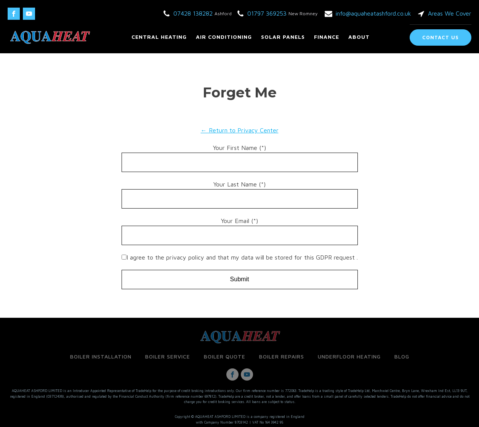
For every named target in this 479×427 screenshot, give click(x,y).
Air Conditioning (224, 36)
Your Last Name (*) (239, 184)
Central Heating (159, 36)
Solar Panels (283, 36)
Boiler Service (167, 356)
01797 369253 (267, 13)
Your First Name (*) (239, 147)
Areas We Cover (449, 13)
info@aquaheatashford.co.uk (373, 13)
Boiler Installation (100, 356)
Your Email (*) (239, 220)
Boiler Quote (224, 356)
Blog (401, 356)
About (359, 36)
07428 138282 (193, 13)
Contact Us (440, 37)
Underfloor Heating (349, 356)
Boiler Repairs (281, 356)
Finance (326, 36)
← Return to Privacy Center (240, 130)
